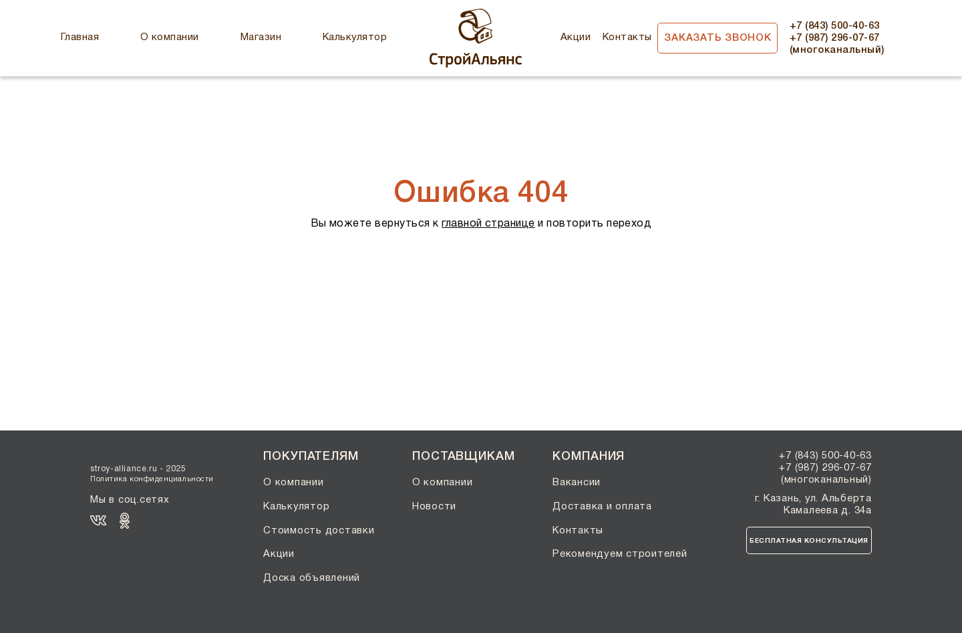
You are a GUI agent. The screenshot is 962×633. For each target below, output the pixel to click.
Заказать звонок (717, 38)
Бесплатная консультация (809, 541)
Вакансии (576, 482)
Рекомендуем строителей (619, 554)
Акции (575, 37)
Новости (434, 506)
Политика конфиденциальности (152, 479)
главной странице (488, 224)
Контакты (627, 37)
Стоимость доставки (319, 530)
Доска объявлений (311, 578)
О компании (169, 37)
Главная (80, 37)
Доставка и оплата (602, 506)
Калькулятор (355, 37)
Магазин (260, 37)
